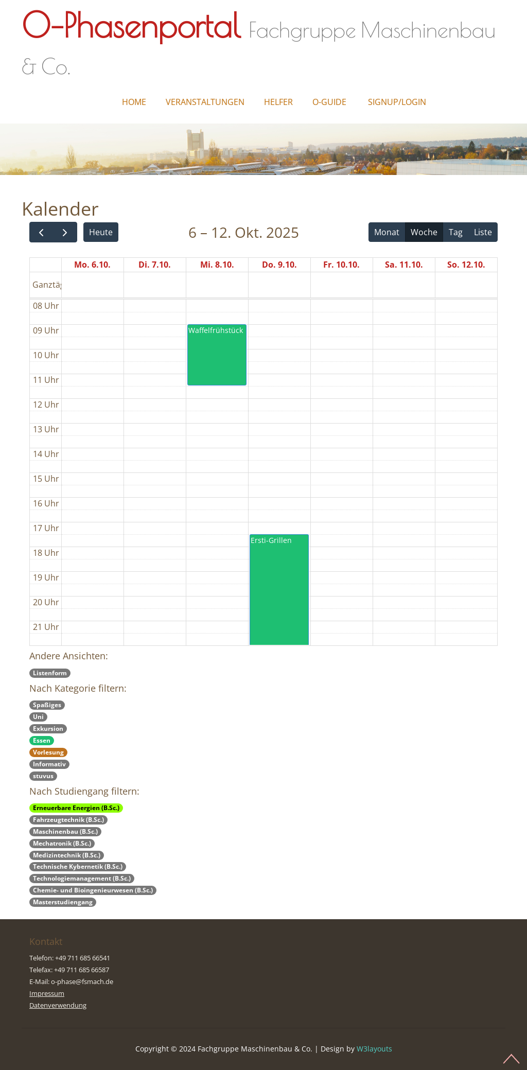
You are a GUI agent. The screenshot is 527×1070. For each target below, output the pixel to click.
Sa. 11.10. (404, 264)
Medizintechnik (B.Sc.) (66, 855)
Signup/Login (397, 102)
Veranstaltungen (205, 102)
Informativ (49, 764)
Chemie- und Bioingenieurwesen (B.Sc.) (93, 890)
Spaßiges (47, 704)
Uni (38, 716)
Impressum (46, 993)
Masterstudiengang (63, 902)
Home (134, 102)
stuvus (43, 775)
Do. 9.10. (279, 264)
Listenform (50, 673)
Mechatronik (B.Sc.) (62, 843)
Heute (101, 232)
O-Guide (329, 102)
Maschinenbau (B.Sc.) (65, 831)
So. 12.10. (466, 264)
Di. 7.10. (154, 264)
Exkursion (48, 728)
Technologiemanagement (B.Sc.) (82, 878)
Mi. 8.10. (217, 264)
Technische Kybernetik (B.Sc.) (77, 866)
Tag (456, 232)
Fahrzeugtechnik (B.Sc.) (68, 819)
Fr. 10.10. (341, 264)
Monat (386, 232)
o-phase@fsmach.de (82, 981)
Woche (424, 232)
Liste (483, 232)
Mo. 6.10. (92, 264)
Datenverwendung (57, 1005)
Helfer (278, 102)
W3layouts (374, 1049)
